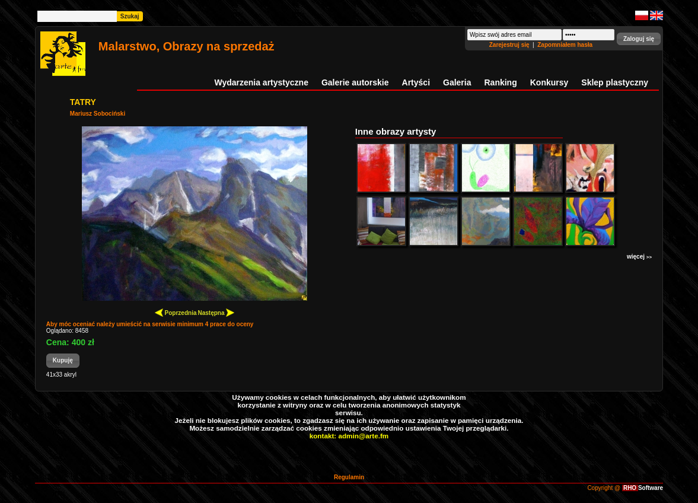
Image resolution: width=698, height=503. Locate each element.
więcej (639, 256)
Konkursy (549, 82)
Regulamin (349, 477)
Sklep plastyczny (614, 82)
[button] (639, 39)
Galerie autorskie (355, 82)
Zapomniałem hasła (564, 45)
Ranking (501, 82)
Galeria (457, 82)
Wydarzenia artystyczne (261, 82)
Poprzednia (176, 312)
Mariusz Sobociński (97, 113)
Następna (216, 312)
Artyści (416, 82)
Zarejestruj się (510, 45)
